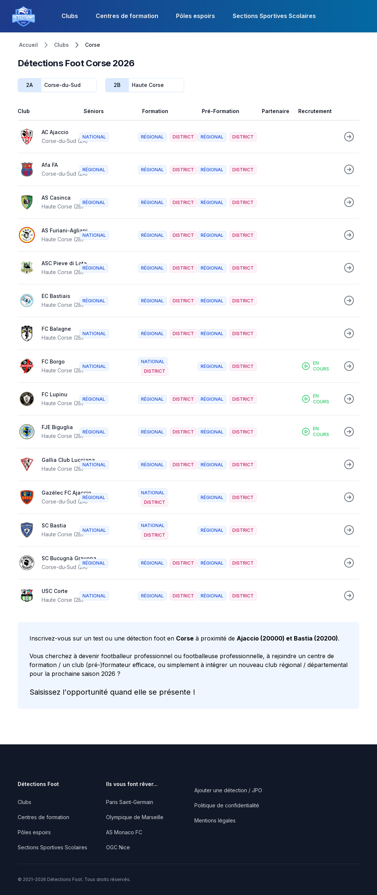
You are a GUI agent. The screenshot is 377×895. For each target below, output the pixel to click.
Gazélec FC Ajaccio (66, 492)
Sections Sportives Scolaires (274, 16)
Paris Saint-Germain (129, 802)
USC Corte (55, 591)
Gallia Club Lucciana (68, 460)
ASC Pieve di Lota (64, 263)
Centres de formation (127, 16)
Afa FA (50, 165)
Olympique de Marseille (134, 817)
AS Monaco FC (124, 832)
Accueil (28, 45)
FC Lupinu (54, 394)
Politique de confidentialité (226, 805)
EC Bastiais (56, 296)
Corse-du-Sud (62, 85)
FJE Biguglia (57, 427)
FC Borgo (53, 361)
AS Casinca (56, 197)
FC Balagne (56, 329)
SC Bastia (54, 525)
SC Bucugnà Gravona (69, 558)
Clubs (69, 16)
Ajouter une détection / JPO (228, 790)
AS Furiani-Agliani (65, 230)
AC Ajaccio (55, 132)
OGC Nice (118, 847)
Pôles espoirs (195, 16)
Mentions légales (215, 820)
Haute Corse (148, 85)
